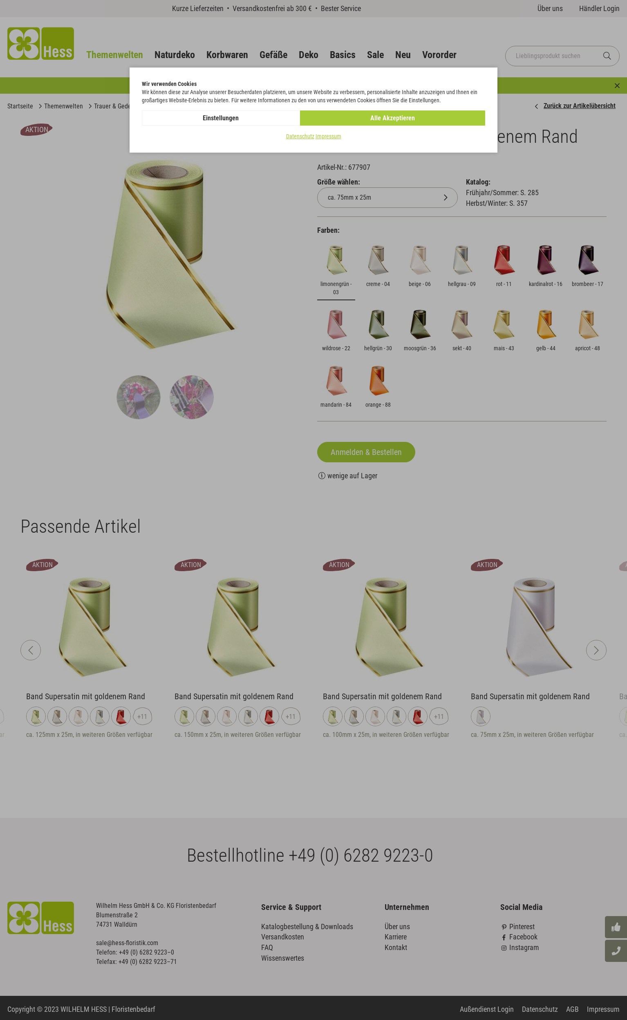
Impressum (328, 136)
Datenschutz (300, 136)
